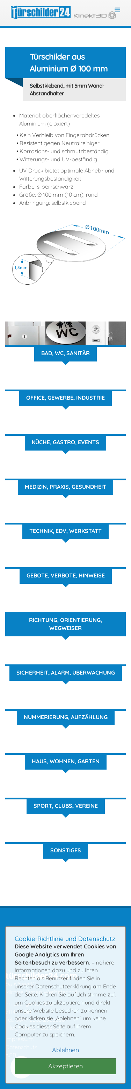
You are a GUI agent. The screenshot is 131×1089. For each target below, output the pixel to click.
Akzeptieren (65, 1066)
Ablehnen (65, 1050)
